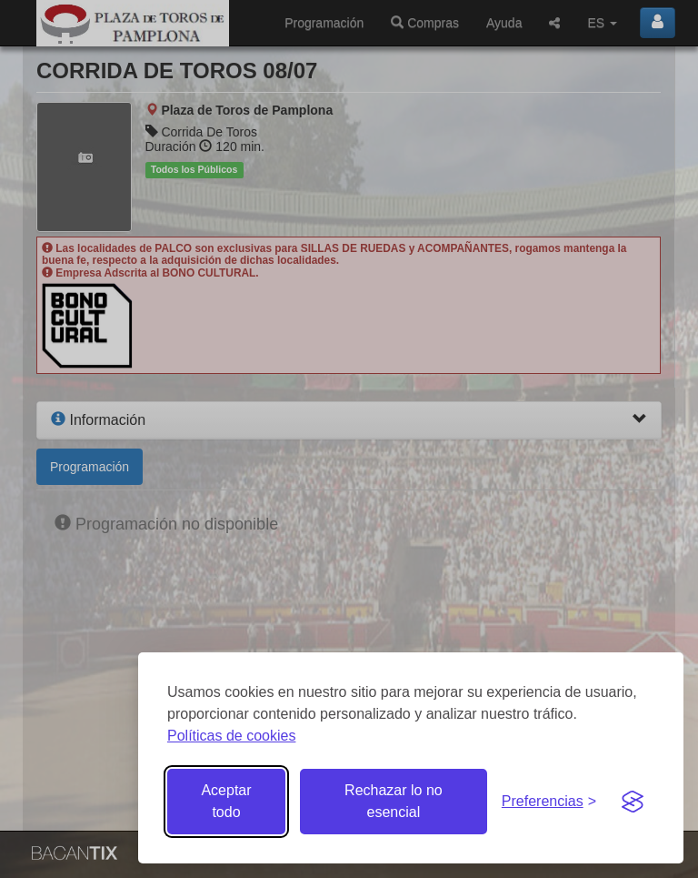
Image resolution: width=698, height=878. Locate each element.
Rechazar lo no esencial (393, 801)
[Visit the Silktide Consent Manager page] (632, 801)
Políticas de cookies (231, 735)
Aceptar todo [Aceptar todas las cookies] (226, 801)
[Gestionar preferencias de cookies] (549, 802)
